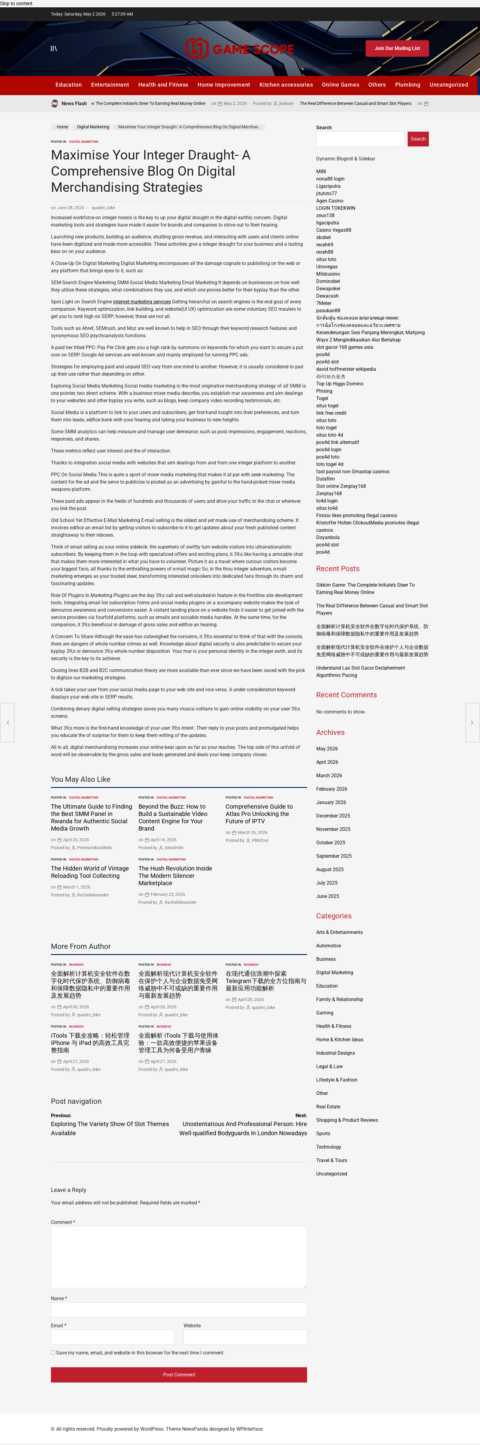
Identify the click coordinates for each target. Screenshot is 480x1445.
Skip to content (16, 3)
